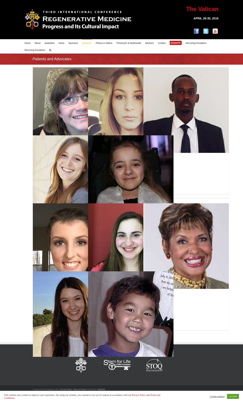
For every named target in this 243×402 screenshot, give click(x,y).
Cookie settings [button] (217, 396)
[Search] (50, 49)
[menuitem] (30, 42)
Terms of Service (79, 389)
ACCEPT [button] (233, 396)
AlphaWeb (101, 389)
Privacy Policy (66, 389)
